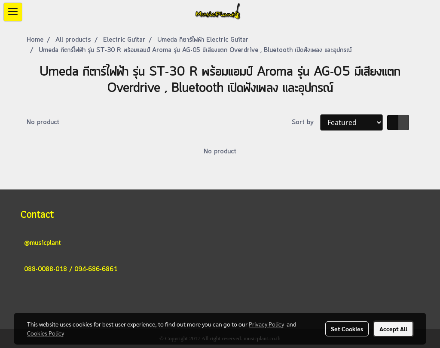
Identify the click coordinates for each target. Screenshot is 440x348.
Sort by (306, 122)
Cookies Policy (45, 333)
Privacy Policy (266, 324)
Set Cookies (347, 329)
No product (43, 122)
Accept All (393, 329)
